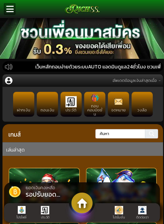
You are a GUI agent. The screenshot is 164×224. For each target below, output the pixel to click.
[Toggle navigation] (10, 9)
